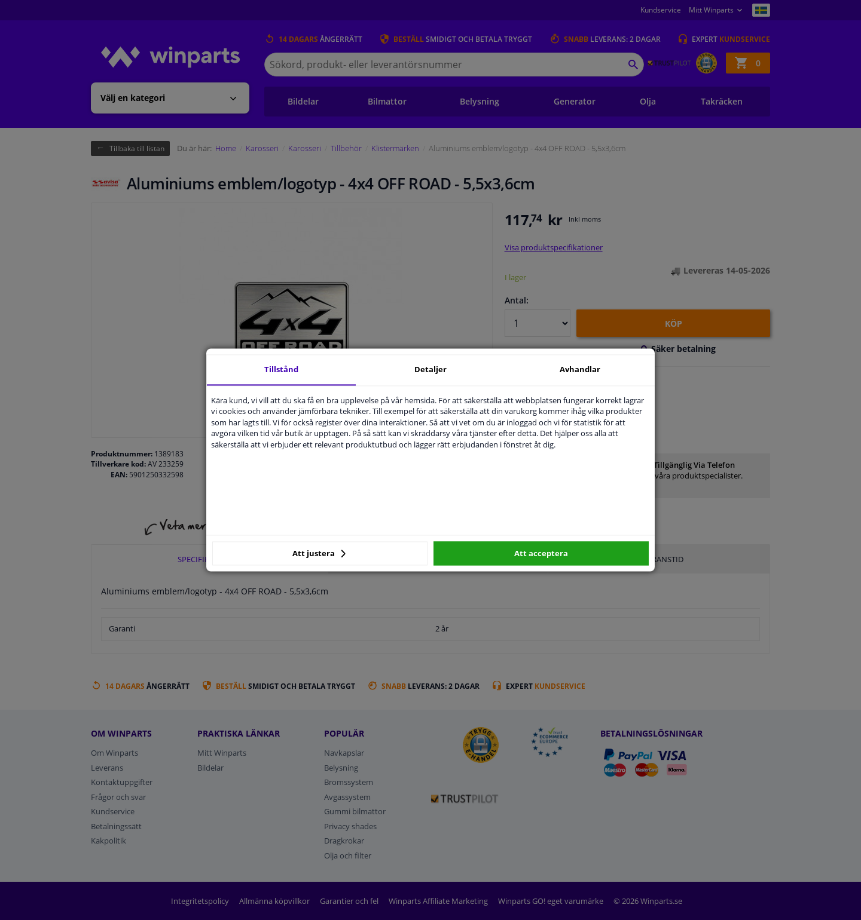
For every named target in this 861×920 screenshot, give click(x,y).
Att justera (319, 553)
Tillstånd (281, 369)
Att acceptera (541, 553)
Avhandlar (580, 369)
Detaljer (430, 369)
